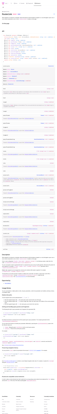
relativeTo (6, 175)
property (34, 350)
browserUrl (6, 225)
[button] (52, 2)
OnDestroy (25, 35)
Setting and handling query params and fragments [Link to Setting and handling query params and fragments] (15, 307)
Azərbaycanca (47, 399)
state (4, 151)
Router (15, 37)
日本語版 (45, 408)
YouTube (3, 406)
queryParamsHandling (9, 139)
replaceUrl (6, 213)
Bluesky (3, 404)
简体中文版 (46, 411)
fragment (5, 127)
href (4, 88)
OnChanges (19, 35)
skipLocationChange (8, 201)
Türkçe (45, 401)
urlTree (5, 249)
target (5, 102)
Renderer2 (14, 76)
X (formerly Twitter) (6, 401)
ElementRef (11, 78)
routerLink (6, 233)
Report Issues (18, 404)
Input (6, 40)
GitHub (3, 411)
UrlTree (27, 56)
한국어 (45, 406)
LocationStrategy (20, 80)
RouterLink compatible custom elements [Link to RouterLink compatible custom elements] (13, 376)
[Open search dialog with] (11, 3)
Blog (3, 399)
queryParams (6, 115)
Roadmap (32, 401)
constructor (6, 66)
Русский (45, 404)
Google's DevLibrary (20, 406)
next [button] (6, 3)
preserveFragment (8, 190)
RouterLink (8, 35)
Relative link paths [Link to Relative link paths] (7, 295)
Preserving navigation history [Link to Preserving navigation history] (10, 348)
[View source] (54, 14)
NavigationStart (29, 367)
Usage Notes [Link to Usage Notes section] (6, 288)
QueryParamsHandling (27, 45)
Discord (3, 408)
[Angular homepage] (3, 3)
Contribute (18, 399)
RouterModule (8, 283)
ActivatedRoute (25, 37)
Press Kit (31, 399)
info (4, 163)
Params (19, 41)
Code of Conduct (19, 401)
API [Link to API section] (3, 31)
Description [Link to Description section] (6, 255)
